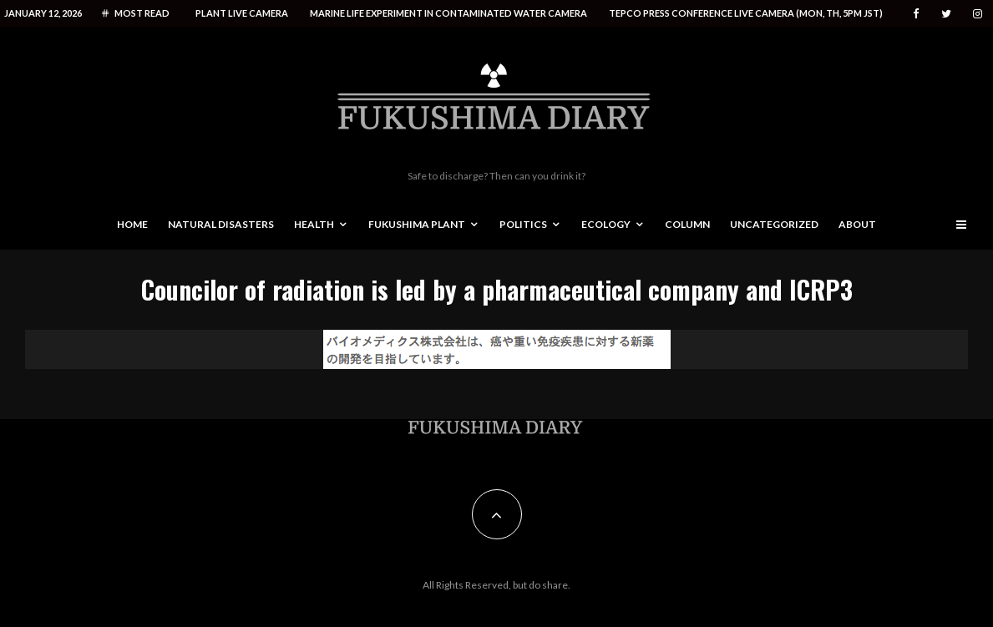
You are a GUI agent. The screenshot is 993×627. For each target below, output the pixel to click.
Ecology (606, 224)
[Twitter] (946, 14)
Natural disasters (221, 224)
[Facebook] (916, 14)
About (857, 224)
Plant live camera (241, 13)
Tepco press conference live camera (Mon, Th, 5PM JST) (746, 13)
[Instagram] (977, 14)
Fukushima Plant (416, 224)
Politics (523, 224)
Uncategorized (774, 224)
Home (132, 224)
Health (314, 224)
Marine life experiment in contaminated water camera (448, 13)
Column (687, 224)
